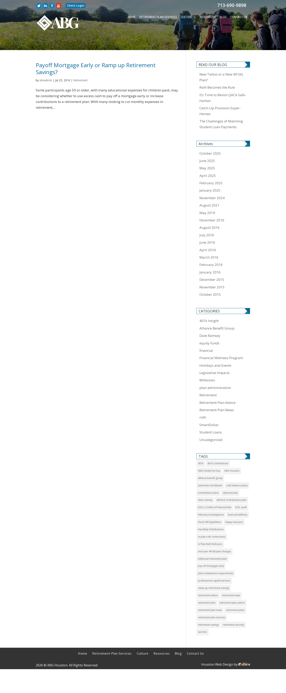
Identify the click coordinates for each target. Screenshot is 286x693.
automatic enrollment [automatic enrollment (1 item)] (210, 470)
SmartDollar (209, 410)
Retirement (80, 65)
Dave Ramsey (209, 321)
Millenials (207, 365)
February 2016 (211, 250)
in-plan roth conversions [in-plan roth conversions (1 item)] (211, 522)
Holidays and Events (215, 350)
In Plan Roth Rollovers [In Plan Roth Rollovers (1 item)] (210, 529)
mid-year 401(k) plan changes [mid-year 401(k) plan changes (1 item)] (214, 536)
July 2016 (206, 220)
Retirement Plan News (216, 395)
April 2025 (207, 161)
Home (131, 17)
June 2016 (207, 227)
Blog (222, 17)
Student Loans (210, 417)
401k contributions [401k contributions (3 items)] (217, 448)
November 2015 (212, 272)
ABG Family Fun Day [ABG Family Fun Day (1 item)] (209, 456)
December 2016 (211, 205)
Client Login (75, 5)
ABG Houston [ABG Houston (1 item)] (232, 456)
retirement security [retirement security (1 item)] (233, 610)
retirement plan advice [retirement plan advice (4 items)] (232, 588)
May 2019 (207, 198)
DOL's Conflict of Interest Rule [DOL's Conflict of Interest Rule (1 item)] (214, 492)
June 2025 (207, 146)
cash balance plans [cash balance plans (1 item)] (237, 470)
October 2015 (210, 279)
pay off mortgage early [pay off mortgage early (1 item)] (211, 551)
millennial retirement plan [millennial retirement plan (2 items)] (212, 544)
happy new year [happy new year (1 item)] (234, 507)
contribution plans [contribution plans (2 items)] (208, 478)
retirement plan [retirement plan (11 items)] (206, 588)
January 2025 (209, 175)
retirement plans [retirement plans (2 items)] (235, 595)
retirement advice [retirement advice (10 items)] (208, 580)
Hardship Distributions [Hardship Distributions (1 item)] (211, 514)
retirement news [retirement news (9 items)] (231, 580)
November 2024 (212, 183)
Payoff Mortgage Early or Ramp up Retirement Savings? (96, 54)
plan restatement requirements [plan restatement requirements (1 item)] (215, 558)
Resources (208, 17)
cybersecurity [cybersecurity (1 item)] (230, 478)
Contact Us (238, 17)
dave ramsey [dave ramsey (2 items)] (205, 485)
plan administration (215, 373)
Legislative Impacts (214, 358)
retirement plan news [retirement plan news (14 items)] (210, 595)
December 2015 (211, 265)
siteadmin (46, 65)
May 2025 (207, 153)
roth (202, 402)
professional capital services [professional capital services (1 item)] (214, 566)
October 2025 (210, 138)
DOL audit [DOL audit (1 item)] (241, 492)
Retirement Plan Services (158, 17)
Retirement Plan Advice (217, 388)
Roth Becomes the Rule (217, 72)
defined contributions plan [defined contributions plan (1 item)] (231, 485)
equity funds (209, 328)
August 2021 (209, 190)
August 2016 (209, 213)
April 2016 (207, 235)
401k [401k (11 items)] (200, 448)
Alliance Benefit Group (217, 313)
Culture (186, 17)
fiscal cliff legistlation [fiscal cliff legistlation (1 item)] (209, 507)
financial (206, 335)
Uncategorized (210, 425)
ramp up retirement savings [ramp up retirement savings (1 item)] (213, 573)
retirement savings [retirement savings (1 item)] (208, 610)
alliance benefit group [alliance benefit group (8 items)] (210, 463)
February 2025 (211, 168)
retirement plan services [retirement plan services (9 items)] (211, 602)
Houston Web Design (217, 649)
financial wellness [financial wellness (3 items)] (237, 500)
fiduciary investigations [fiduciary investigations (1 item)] (211, 500)
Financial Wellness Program (221, 343)
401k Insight (209, 306)
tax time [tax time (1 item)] (202, 617)
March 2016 (208, 242)
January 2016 (209, 257)
